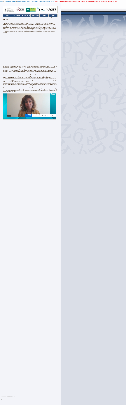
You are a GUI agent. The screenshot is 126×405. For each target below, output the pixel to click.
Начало (1, 1)
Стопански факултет (21, 1)
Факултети (13, 1)
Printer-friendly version (2, 400)
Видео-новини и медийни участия (46, 1)
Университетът (7, 1)
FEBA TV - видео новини (32, 1)
